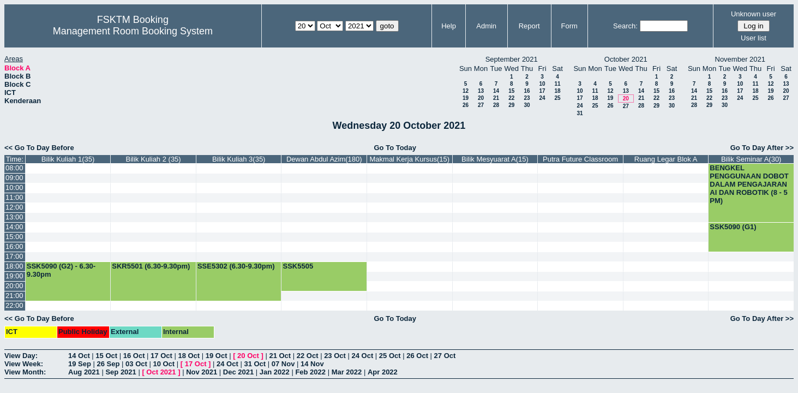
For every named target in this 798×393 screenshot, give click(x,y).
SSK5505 (298, 266)
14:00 (14, 227)
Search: (625, 26)
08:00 (14, 168)
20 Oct (248, 356)
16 (527, 91)
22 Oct (308, 356)
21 (496, 98)
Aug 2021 (84, 372)
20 (481, 98)
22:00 (14, 305)
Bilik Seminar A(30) (751, 159)
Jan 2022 (275, 372)
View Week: (23, 364)
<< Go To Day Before (39, 148)
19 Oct (216, 356)
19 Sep (79, 364)
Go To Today (395, 148)
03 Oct (136, 364)
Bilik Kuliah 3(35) (239, 159)
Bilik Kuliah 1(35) (68, 159)
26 (466, 105)
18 (557, 91)
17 (542, 91)
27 (481, 105)
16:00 (14, 246)
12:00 (14, 207)
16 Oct (134, 356)
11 (557, 84)
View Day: (21, 356)
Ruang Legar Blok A (666, 159)
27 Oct (445, 356)
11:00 (14, 197)
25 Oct (390, 356)
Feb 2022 (310, 372)
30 (527, 105)
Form (569, 26)
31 (580, 113)
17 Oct (161, 356)
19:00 (14, 276)
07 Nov (283, 364)
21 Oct (280, 356)
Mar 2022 (347, 372)
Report (529, 26)
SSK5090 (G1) (733, 227)
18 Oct (189, 356)
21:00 (14, 295)
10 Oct (164, 364)
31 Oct (255, 364)
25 (557, 98)
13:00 (14, 217)
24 (542, 98)
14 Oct (79, 356)
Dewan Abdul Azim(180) (324, 159)
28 (496, 105)
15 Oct (106, 356)
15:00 (14, 237)
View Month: (25, 372)
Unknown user (753, 14)
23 (527, 98)
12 (466, 91)
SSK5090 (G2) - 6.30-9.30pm (61, 270)
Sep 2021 (120, 372)
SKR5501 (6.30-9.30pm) (151, 266)
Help (448, 26)
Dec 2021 (238, 372)
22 (511, 98)
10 (542, 84)
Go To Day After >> (762, 148)
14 (496, 91)
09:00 (14, 178)
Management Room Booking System (133, 31)
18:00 (14, 266)
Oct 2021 (161, 372)
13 (481, 91)
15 (511, 91)
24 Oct (363, 356)
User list (753, 38)
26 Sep (108, 364)
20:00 (14, 286)
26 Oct (417, 356)
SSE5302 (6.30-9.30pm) (236, 266)
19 (466, 98)
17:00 (14, 256)
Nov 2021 (201, 372)
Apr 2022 (383, 372)
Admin (486, 26)
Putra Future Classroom (580, 159)
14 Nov (312, 364)
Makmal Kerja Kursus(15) (410, 159)
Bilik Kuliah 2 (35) (153, 159)
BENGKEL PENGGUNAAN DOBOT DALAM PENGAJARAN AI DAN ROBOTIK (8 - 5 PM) (749, 184)
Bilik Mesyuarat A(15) (495, 159)
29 (511, 105)
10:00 (14, 187)
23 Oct (335, 356)
